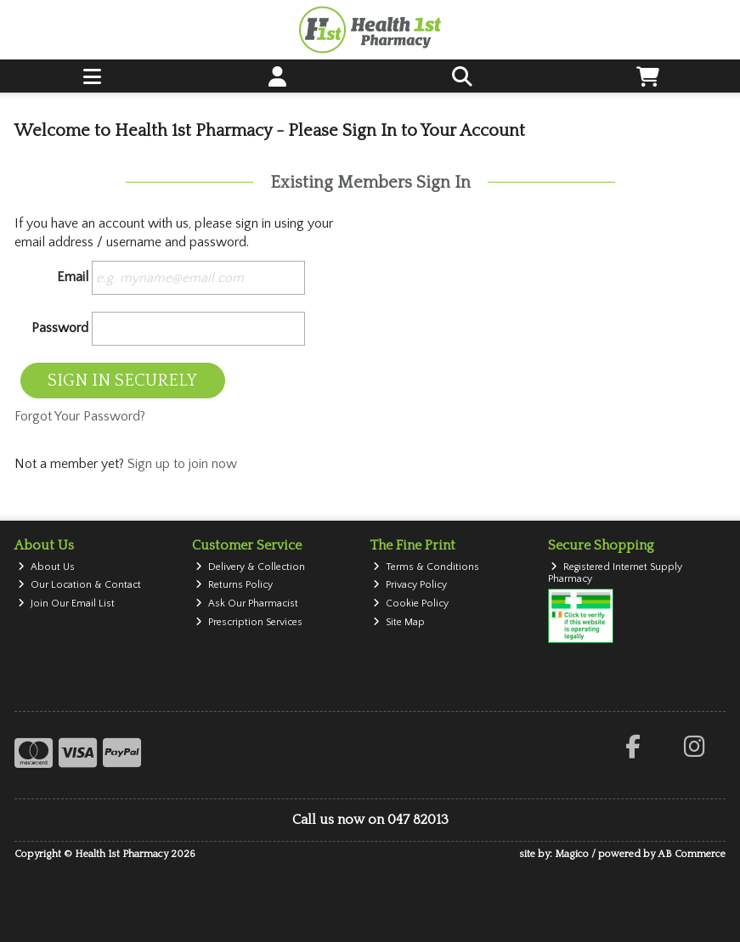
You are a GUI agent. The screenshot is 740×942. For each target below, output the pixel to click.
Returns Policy (234, 584)
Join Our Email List (66, 603)
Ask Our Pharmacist (246, 603)
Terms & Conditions (426, 567)
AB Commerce (692, 854)
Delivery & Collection (250, 567)
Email (72, 277)
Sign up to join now (182, 463)
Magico (572, 854)
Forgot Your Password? (79, 416)
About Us (46, 567)
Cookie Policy (411, 603)
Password (59, 328)
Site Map (399, 622)
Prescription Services (248, 622)
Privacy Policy (410, 584)
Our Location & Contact (79, 584)
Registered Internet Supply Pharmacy (615, 572)
